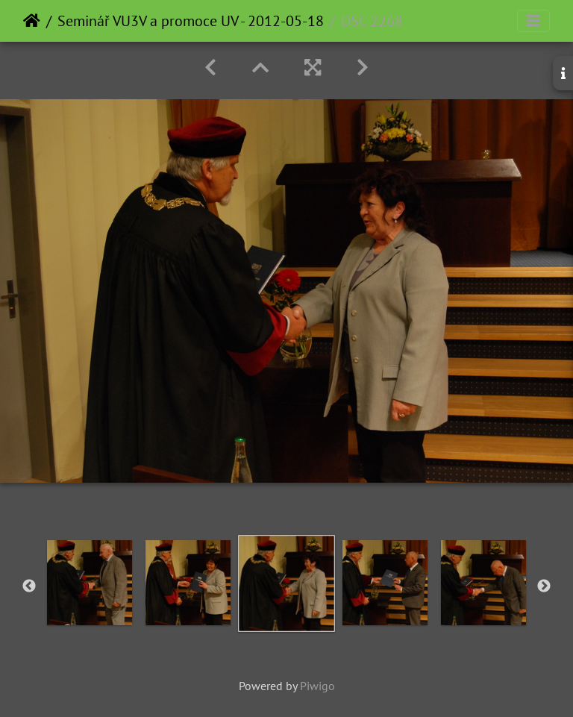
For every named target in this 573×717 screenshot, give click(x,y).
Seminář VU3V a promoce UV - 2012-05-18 (190, 21)
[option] (89, 582)
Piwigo (317, 685)
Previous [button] (29, 586)
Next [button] (543, 586)
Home (31, 21)
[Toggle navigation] (533, 21)
